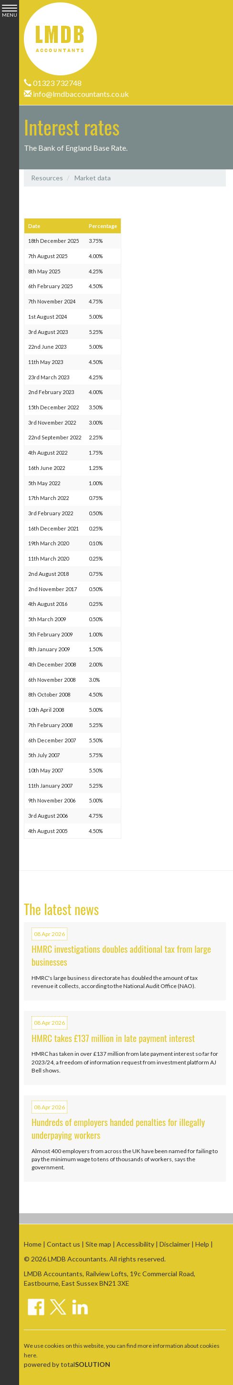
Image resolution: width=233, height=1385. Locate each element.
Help (202, 1244)
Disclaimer (174, 1244)
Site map (98, 1244)
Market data (92, 178)
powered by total (67, 1364)
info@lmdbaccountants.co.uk (76, 93)
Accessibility (135, 1244)
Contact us (63, 1244)
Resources (47, 178)
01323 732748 (53, 82)
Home (33, 1244)
